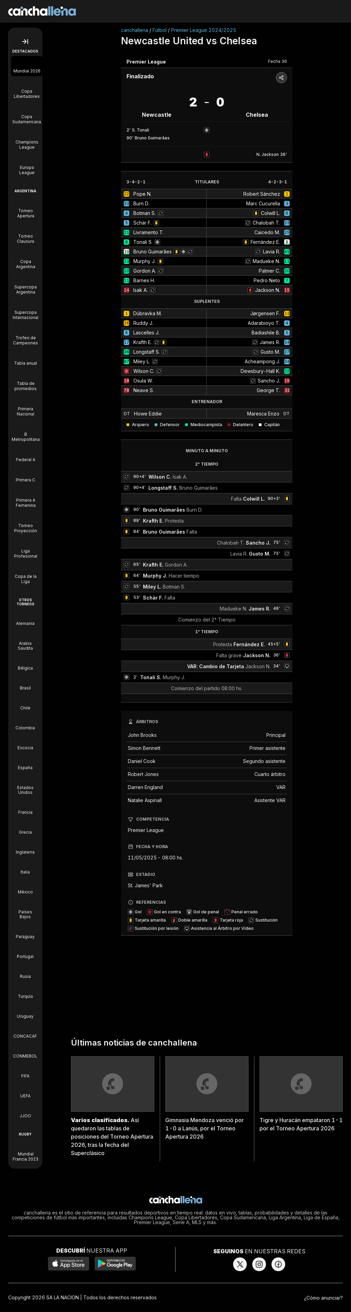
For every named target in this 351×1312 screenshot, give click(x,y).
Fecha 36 (277, 61)
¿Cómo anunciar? (323, 1298)
